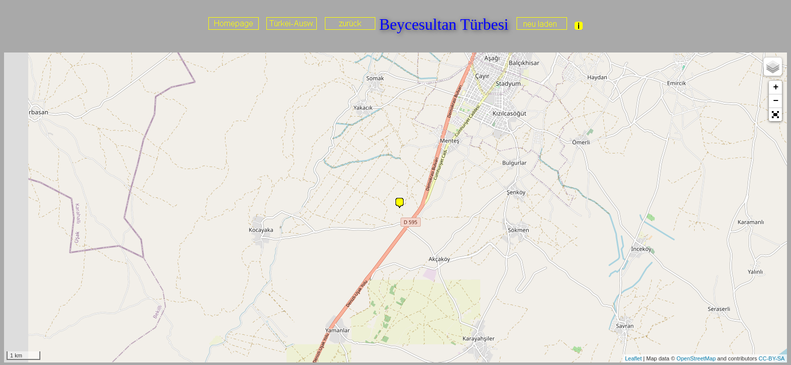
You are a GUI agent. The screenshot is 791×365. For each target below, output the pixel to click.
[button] (775, 114)
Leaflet (633, 358)
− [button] (775, 101)
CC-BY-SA (772, 358)
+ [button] (775, 87)
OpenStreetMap (696, 358)
